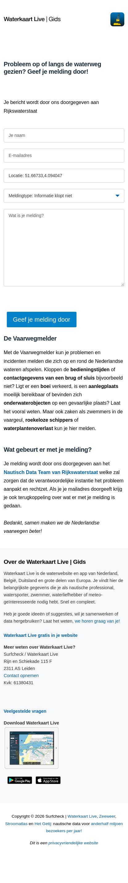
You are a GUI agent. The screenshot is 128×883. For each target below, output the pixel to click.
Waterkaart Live (82, 816)
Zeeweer (107, 816)
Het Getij (43, 823)
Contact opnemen (21, 675)
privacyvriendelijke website (73, 843)
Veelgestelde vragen (25, 711)
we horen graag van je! (97, 621)
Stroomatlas (16, 823)
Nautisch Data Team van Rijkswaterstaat (51, 472)
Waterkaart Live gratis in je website (40, 635)
